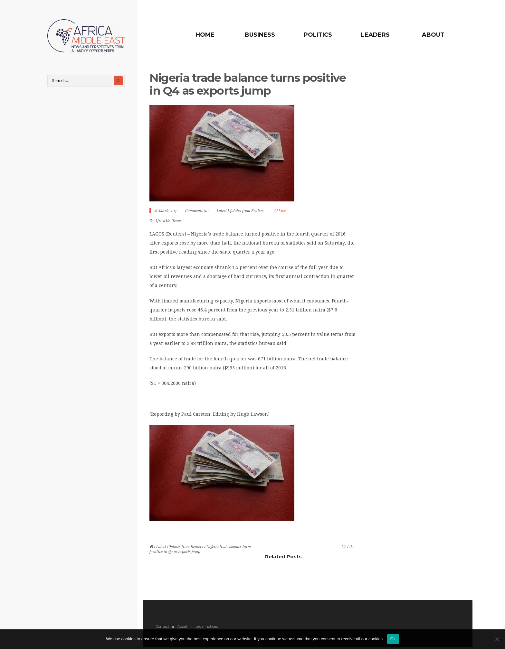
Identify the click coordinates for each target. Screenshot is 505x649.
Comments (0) (196, 210)
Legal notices (206, 626)
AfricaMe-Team (168, 220)
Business (260, 34)
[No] (497, 639)
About (433, 34)
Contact (162, 626)
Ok (393, 638)
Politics (318, 34)
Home (204, 34)
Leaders (375, 34)
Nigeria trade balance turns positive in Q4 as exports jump (247, 84)
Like (280, 210)
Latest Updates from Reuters (240, 210)
